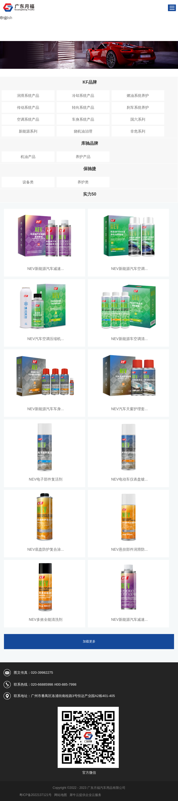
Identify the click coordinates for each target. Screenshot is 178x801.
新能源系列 (28, 131)
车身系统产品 (83, 119)
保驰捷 (89, 168)
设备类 (28, 182)
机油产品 (28, 157)
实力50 (89, 194)
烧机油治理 (83, 131)
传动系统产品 (28, 107)
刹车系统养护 (138, 107)
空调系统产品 (28, 119)
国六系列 (137, 119)
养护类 (83, 182)
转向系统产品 (83, 107)
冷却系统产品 (83, 95)
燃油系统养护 (138, 95)
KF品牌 (90, 82)
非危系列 (137, 131)
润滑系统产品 (28, 95)
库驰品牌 (89, 143)
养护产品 (83, 157)
